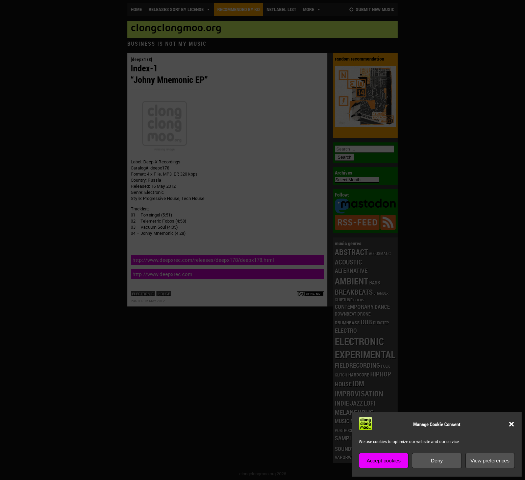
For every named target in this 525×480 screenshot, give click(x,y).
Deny (437, 460)
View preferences (490, 460)
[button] (511, 424)
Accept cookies (384, 460)
